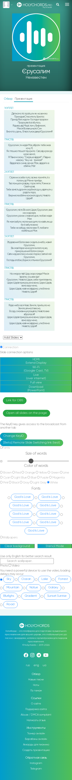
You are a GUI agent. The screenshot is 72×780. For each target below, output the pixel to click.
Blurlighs (8, 595)
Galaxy (53, 587)
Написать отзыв (36, 720)
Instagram (36, 763)
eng (36, 665)
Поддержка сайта (36, 709)
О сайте (36, 703)
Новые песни (36, 679)
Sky (9, 579)
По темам (36, 690)
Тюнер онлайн (36, 733)
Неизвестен (36, 78)
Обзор (8, 98)
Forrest (63, 579)
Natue (34, 587)
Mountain (13, 587)
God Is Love (22, 497)
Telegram (36, 768)
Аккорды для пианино (36, 744)
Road (10, 604)
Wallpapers (9, 537)
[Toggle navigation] (67, 4)
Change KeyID (13, 436)
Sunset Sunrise (57, 595)
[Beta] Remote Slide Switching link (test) (31, 442)
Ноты (36, 685)
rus (28, 665)
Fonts (6, 447)
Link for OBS (14, 400)
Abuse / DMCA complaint (36, 714)
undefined (13, 337)
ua (44, 665)
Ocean (26, 579)
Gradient (31, 595)
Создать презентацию (36, 750)
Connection (10, 347)
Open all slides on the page (26, 413)
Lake (44, 579)
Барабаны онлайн (36, 739)
